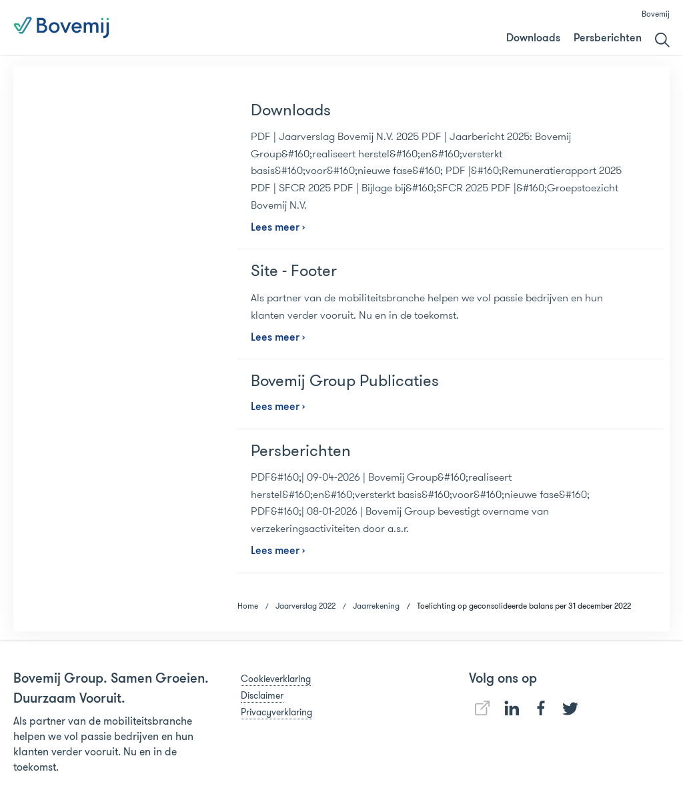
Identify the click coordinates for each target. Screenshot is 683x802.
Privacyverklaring (276, 712)
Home (247, 605)
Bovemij (656, 13)
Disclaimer (262, 695)
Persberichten (608, 38)
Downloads (533, 38)
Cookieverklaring (276, 678)
